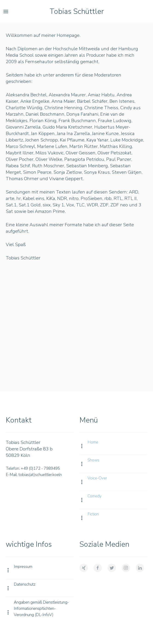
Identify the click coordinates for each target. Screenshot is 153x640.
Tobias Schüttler (77, 11)
